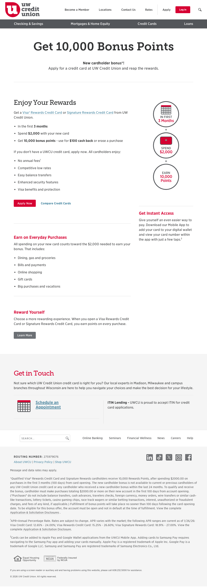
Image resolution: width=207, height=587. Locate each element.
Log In (182, 9)
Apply (167, 9)
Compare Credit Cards (56, 204)
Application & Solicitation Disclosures (34, 513)
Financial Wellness (139, 439)
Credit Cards (147, 24)
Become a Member (77, 9)
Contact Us (128, 9)
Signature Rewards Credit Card (90, 113)
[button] (200, 10)
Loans (188, 24)
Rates (149, 9)
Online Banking (92, 439)
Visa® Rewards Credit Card (42, 113)
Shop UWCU (63, 462)
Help (190, 439)
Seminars (115, 439)
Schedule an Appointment (48, 405)
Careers (176, 439)
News (161, 439)
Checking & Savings (28, 24)
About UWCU (23, 462)
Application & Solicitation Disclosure (46, 530)
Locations (105, 9)
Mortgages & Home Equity (90, 24)
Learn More (24, 336)
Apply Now (24, 204)
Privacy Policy (43, 462)
